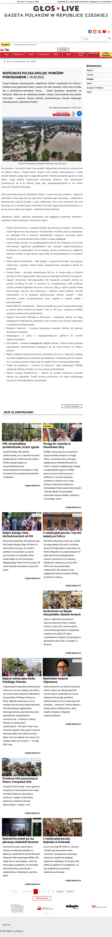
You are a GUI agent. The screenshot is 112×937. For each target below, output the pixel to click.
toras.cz (19, 931)
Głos (9, 61)
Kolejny (59, 891)
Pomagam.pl (36, 343)
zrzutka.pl (60, 239)
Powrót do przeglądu (72, 406)
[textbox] (94, 39)
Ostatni (70, 891)
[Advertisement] (21, 613)
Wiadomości (20, 61)
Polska (33, 61)
